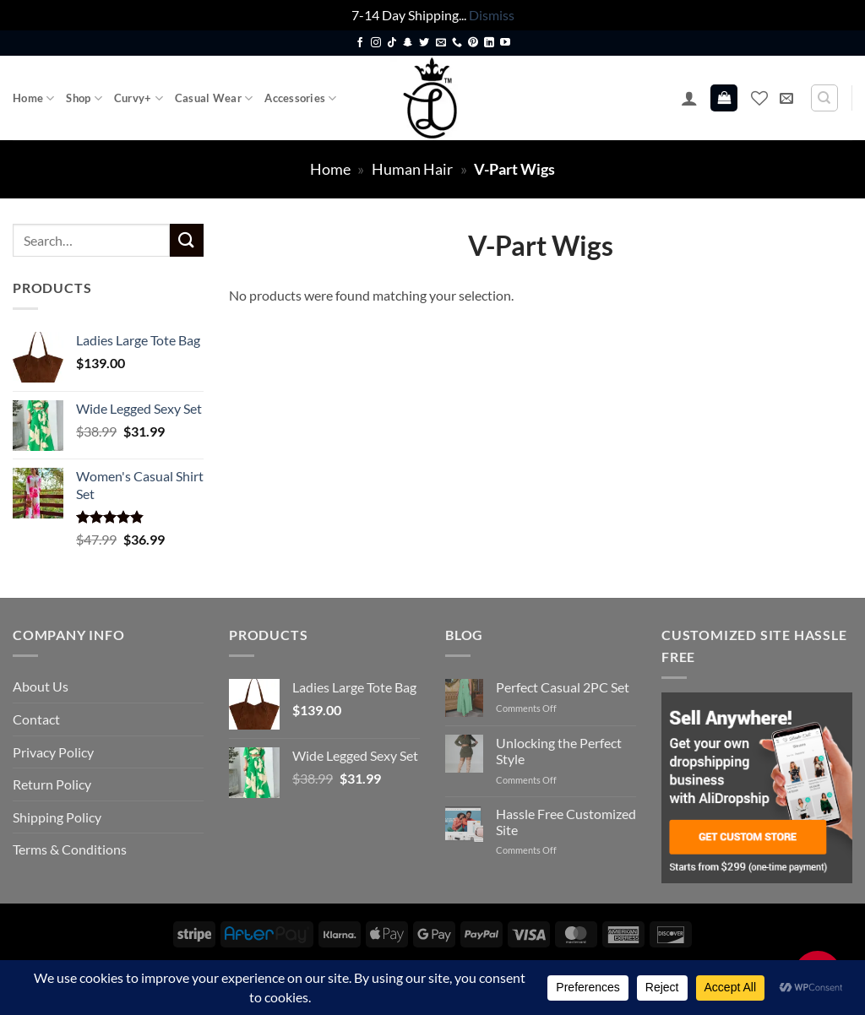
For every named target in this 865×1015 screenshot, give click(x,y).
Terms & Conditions (70, 849)
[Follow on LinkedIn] (489, 43)
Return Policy (52, 784)
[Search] (824, 97)
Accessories (300, 98)
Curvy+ (138, 98)
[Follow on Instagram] (376, 43)
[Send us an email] (441, 43)
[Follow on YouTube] (505, 43)
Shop (83, 98)
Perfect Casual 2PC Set (562, 687)
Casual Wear (214, 98)
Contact (36, 719)
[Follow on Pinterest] (473, 43)
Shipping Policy (57, 817)
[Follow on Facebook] (360, 43)
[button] (689, 98)
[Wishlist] (759, 98)
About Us (40, 686)
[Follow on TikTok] (392, 43)
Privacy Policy (53, 752)
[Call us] (457, 43)
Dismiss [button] (491, 15)
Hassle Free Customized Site (566, 822)
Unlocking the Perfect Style (559, 751)
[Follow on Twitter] (424, 43)
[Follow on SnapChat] (408, 43)
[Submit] (187, 240)
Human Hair (412, 169)
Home (33, 98)
